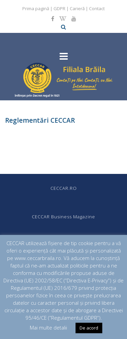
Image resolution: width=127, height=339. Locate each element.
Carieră (77, 8)
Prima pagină (35, 8)
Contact (97, 8)
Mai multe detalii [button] (48, 327)
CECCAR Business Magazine (63, 217)
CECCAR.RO (63, 188)
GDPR (59, 8)
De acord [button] (89, 328)
